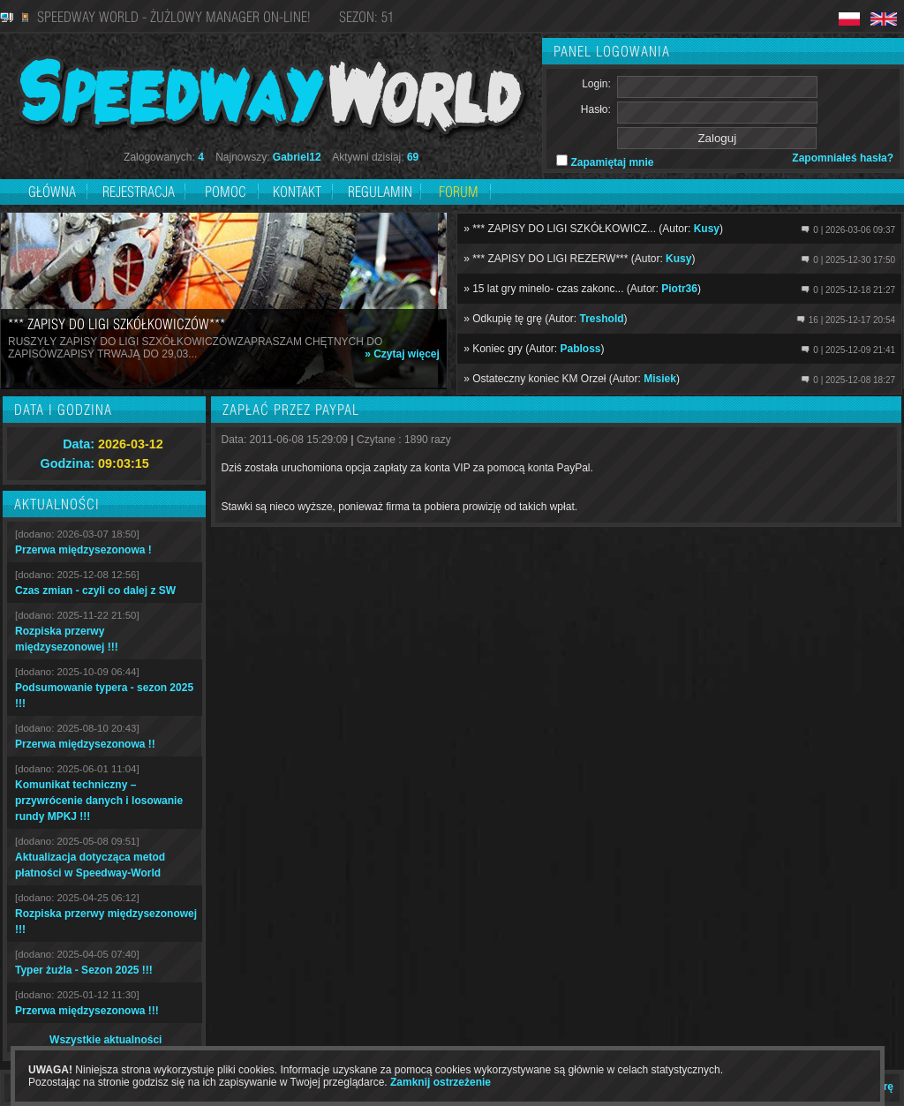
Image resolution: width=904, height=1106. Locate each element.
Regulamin (380, 191)
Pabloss (581, 348)
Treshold (602, 318)
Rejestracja (140, 191)
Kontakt (297, 191)
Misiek (660, 378)
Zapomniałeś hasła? (842, 158)
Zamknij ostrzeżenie (440, 1082)
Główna (52, 191)
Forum (458, 191)
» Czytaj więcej (402, 354)
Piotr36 (679, 288)
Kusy (706, 228)
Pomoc (225, 191)
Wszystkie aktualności (105, 1040)
